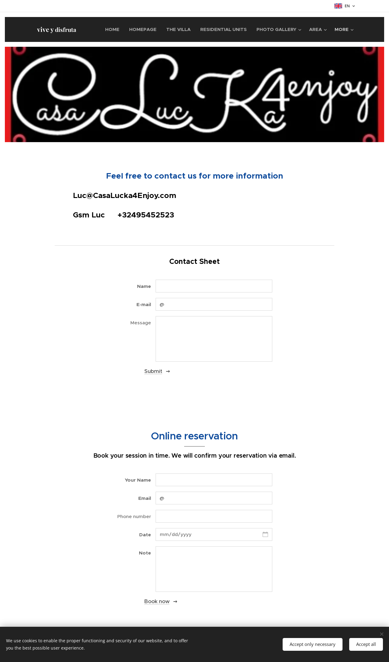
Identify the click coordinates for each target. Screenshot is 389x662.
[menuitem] (114, 29)
